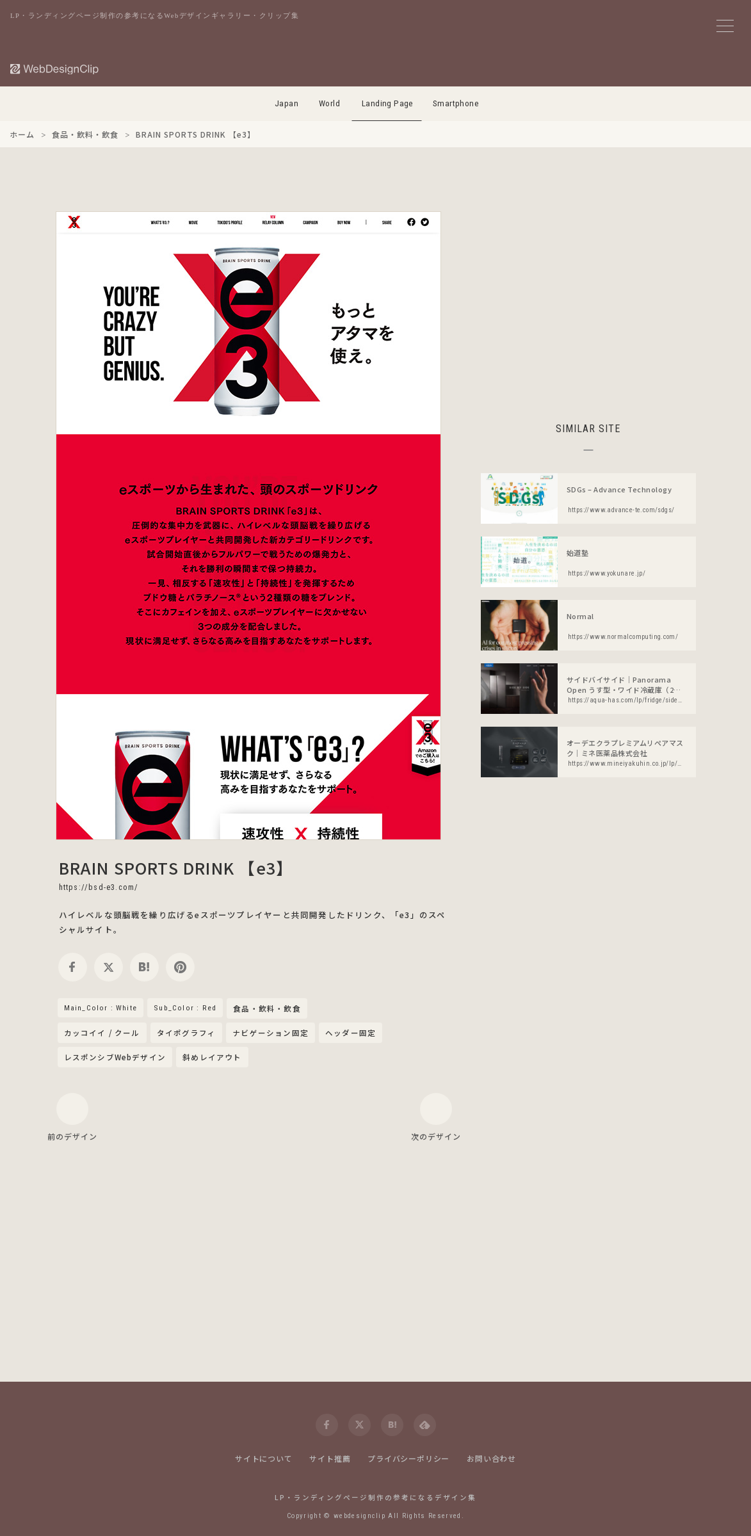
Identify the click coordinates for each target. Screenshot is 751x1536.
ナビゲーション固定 (270, 1033)
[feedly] (425, 1425)
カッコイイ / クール (102, 1033)
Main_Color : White (101, 1007)
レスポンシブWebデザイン (115, 1057)
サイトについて (264, 1458)
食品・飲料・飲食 (267, 1009)
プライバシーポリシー (408, 1458)
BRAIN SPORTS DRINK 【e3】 (176, 867)
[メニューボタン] (725, 26)
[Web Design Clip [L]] (55, 68)
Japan (286, 103)
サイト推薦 (329, 1458)
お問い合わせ (491, 1458)
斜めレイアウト (211, 1057)
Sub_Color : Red (185, 1007)
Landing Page (388, 103)
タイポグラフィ (186, 1033)
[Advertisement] (588, 301)
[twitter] (108, 967)
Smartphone (456, 103)
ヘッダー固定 (350, 1033)
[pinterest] (180, 967)
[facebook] (72, 967)
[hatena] (144, 967)
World (329, 103)
